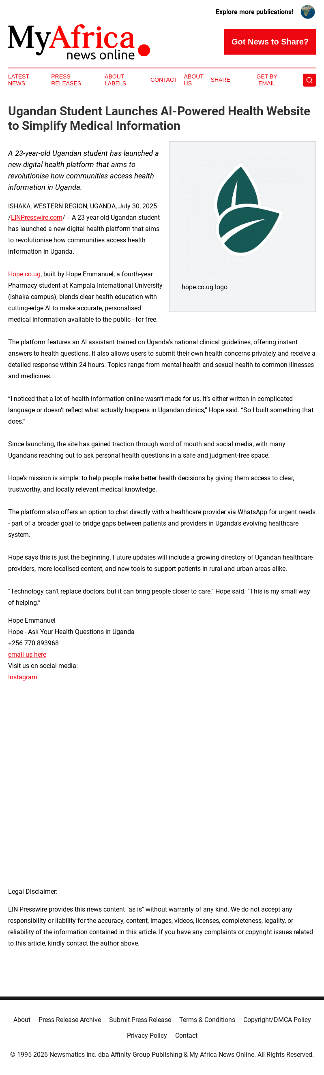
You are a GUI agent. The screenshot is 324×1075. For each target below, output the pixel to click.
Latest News (18, 80)
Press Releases (66, 80)
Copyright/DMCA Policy (277, 1020)
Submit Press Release (140, 1020)
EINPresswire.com (36, 217)
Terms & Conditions (207, 1020)
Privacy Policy (147, 1035)
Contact (164, 79)
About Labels (115, 80)
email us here (27, 654)
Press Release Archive (70, 1020)
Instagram (22, 677)
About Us (194, 80)
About (21, 1020)
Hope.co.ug (24, 274)
